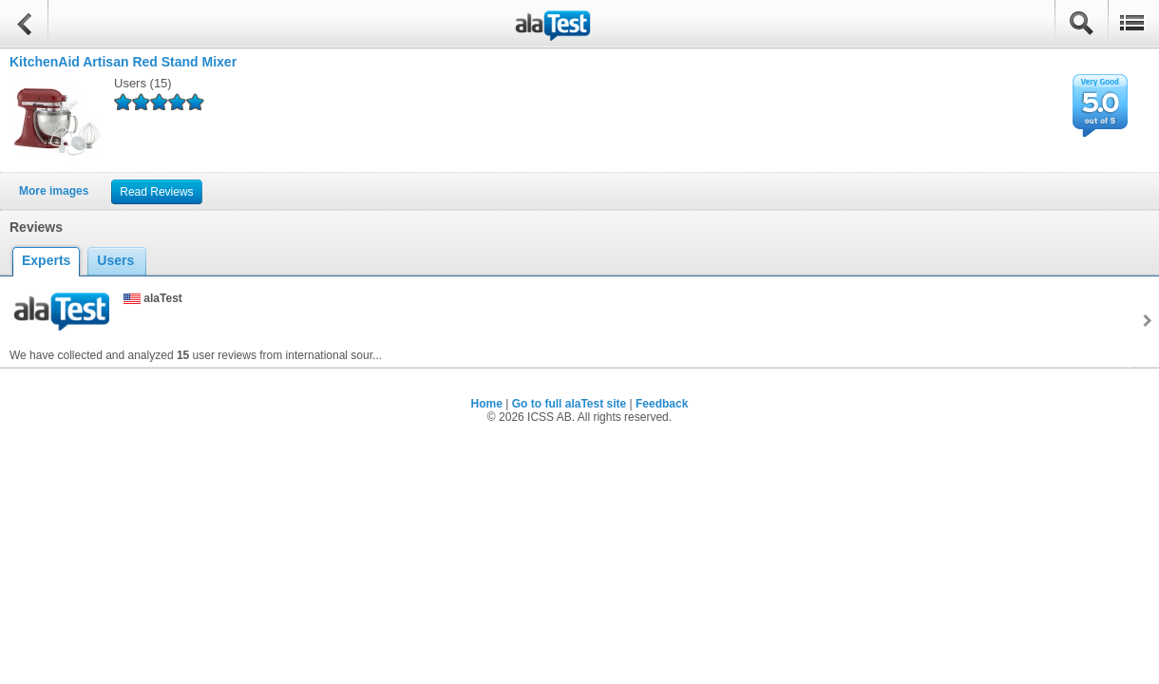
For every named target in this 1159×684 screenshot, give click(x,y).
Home (487, 403)
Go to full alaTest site (569, 403)
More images (53, 191)
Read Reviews (156, 192)
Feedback (662, 403)
